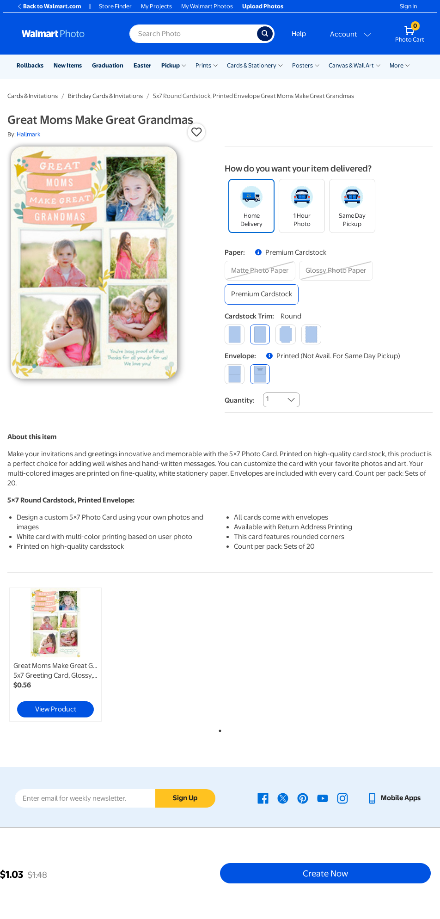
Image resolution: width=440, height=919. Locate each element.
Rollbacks (30, 65)
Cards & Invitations (32, 95)
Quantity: (240, 400)
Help (299, 34)
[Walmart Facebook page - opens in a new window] (263, 798)
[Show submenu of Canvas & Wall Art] (378, 64)
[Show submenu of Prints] (215, 64)
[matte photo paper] (260, 271)
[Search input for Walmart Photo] (193, 34)
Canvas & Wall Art (351, 65)
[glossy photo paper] (336, 271)
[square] (234, 334)
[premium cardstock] (262, 294)
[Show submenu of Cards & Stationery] (280, 64)
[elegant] (285, 334)
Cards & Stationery (251, 65)
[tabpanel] (78, 655)
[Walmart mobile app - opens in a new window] (394, 798)
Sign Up (185, 798)
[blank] (234, 374)
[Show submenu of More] (407, 64)
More (396, 65)
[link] (55, 654)
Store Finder (115, 6)
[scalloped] (311, 334)
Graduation (107, 65)
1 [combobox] (267, 399)
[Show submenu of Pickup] (184, 64)
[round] (260, 334)
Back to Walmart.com (49, 6)
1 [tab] (218, 729)
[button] (196, 132)
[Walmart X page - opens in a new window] (282, 798)
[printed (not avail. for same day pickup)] (260, 374)
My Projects (156, 6)
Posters (302, 65)
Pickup (170, 65)
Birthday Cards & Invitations (105, 95)
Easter (142, 65)
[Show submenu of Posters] (317, 64)
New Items (68, 65)
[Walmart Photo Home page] (65, 33)
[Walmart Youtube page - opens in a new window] (322, 798)
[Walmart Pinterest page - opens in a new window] (302, 798)
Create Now (325, 873)
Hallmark (28, 134)
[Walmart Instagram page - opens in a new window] (342, 798)
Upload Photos (262, 6)
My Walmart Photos (207, 6)
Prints (203, 65)
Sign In (408, 6)
